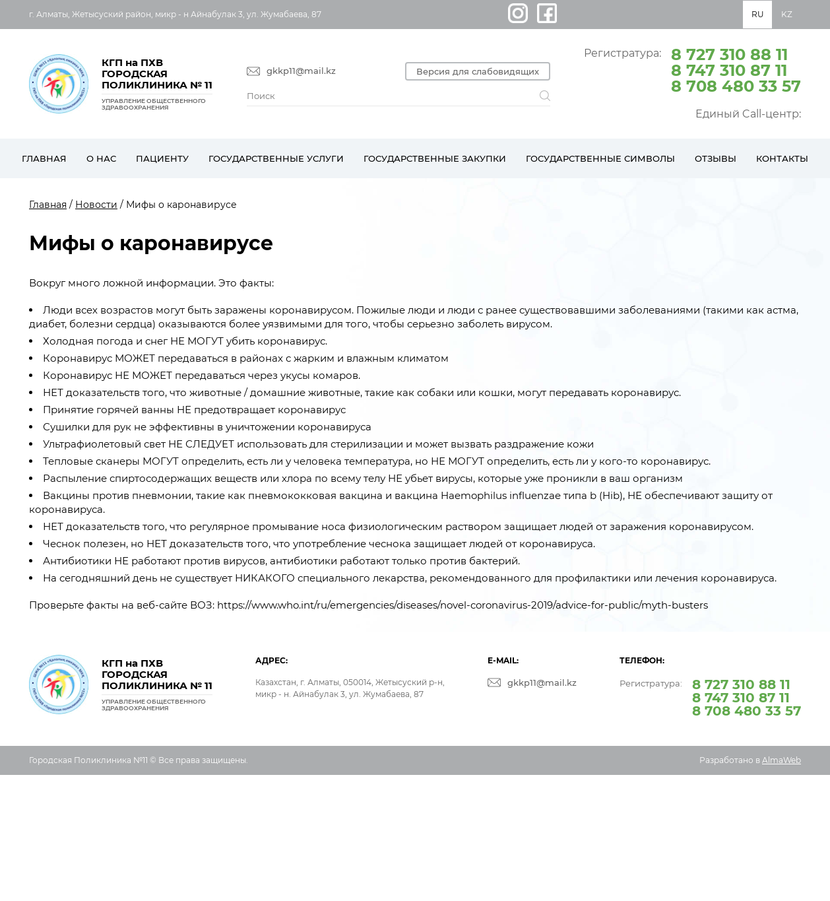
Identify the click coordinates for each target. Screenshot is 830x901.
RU (757, 14)
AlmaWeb (781, 760)
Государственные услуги (276, 158)
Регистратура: (692, 69)
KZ (786, 14)
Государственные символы (600, 158)
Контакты (782, 158)
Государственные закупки (435, 158)
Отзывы (715, 158)
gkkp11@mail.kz (301, 71)
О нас (101, 158)
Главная (44, 158)
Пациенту (162, 158)
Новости (96, 205)
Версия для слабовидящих (477, 71)
